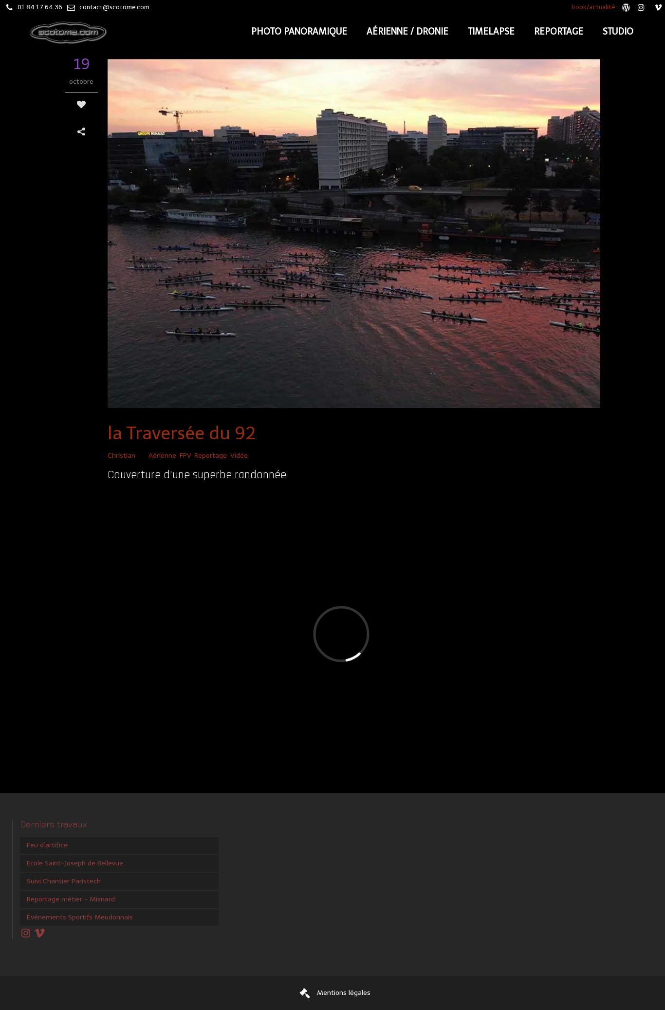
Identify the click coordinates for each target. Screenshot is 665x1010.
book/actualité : (595, 7)
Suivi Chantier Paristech (64, 881)
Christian (121, 455)
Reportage (210, 455)
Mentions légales (343, 993)
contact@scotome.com (114, 7)
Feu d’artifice (47, 845)
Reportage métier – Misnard (71, 899)
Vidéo (239, 455)
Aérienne (162, 455)
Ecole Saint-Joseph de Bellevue (75, 863)
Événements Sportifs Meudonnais (80, 917)
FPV (185, 455)
